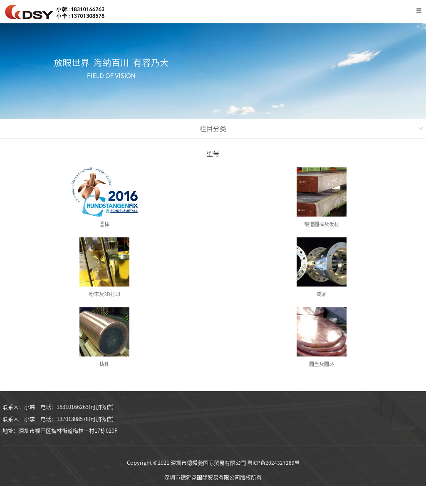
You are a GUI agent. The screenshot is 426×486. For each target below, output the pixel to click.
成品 (322, 294)
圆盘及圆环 (321, 363)
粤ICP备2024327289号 (274, 462)
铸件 (104, 363)
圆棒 (104, 224)
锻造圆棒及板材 (321, 224)
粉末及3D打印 (104, 294)
